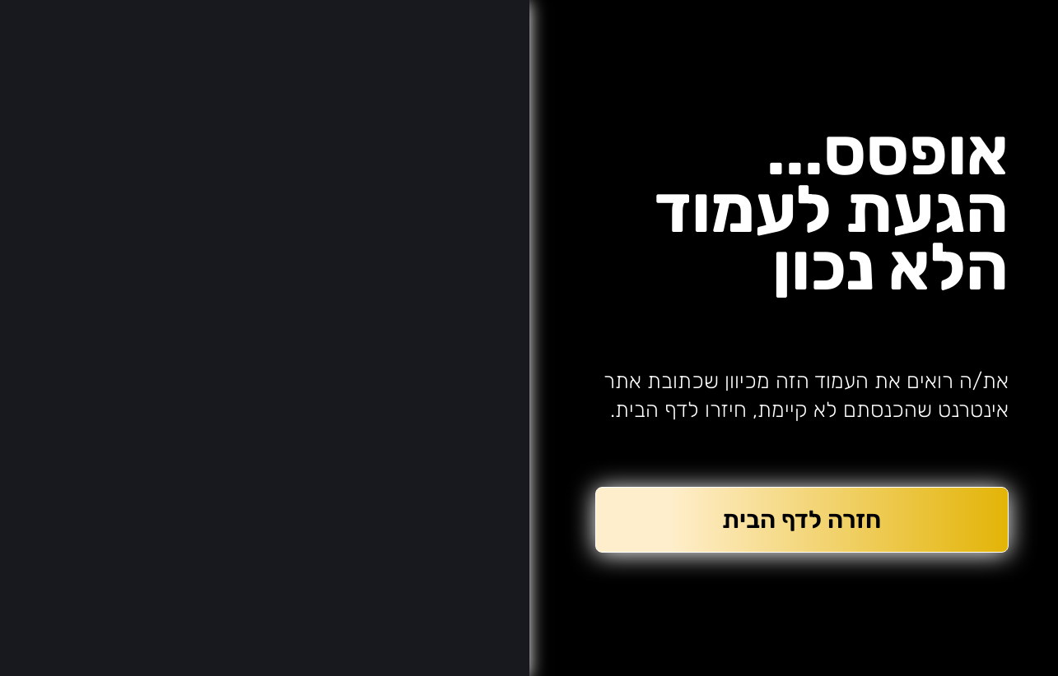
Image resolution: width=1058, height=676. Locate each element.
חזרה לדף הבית (801, 520)
